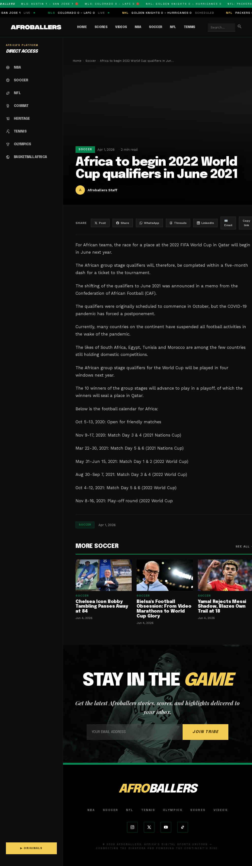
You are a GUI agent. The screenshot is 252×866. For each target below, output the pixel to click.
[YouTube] (165, 827)
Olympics (172, 810)
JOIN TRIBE (205, 732)
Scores (100, 27)
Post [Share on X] (100, 223)
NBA (138, 27)
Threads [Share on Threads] (178, 223)
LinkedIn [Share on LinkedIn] (205, 223)
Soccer (155, 27)
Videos (121, 27)
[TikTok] (182, 827)
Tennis (189, 27)
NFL (173, 27)
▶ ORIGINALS (31, 848)
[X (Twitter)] (149, 827)
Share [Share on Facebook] (122, 223)
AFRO (157, 789)
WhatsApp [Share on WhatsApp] (149, 223)
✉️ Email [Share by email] (228, 223)
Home (82, 27)
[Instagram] (132, 827)
